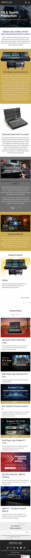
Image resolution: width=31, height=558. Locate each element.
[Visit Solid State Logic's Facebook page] (11, 548)
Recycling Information (15, 552)
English (24, 557)
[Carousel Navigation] (15, 303)
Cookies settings (21, 550)
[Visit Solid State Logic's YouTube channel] (21, 548)
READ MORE (16, 314)
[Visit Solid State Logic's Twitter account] (14, 548)
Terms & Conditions (4, 550)
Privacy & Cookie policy (13, 550)
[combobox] (25, 556)
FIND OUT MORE (16, 206)
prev (24, 303)
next (29, 303)
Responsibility (27, 550)
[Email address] (13, 532)
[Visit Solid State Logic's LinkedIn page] (17, 548)
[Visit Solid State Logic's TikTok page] (8, 548)
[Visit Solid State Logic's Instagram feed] (24, 548)
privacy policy (18, 536)
